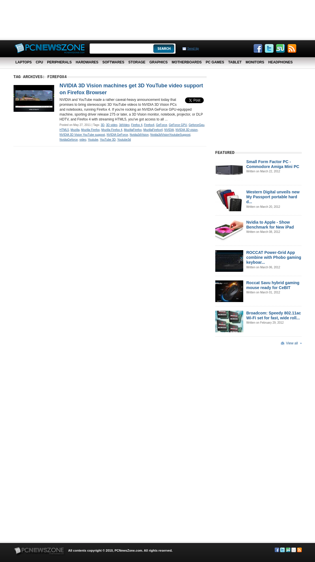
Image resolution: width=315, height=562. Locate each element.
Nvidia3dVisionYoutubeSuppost (170, 134)
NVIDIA (169, 129)
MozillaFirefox (133, 129)
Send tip (193, 48)
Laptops (24, 62)
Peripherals (59, 62)
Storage (136, 62)
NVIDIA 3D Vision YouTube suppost (82, 134)
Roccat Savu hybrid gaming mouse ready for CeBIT (272, 285)
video (82, 139)
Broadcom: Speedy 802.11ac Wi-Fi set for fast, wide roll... (273, 315)
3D (103, 125)
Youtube (93, 139)
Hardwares (87, 62)
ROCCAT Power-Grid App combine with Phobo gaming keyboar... (273, 257)
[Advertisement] (158, 19)
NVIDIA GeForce (117, 134)
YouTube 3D (108, 139)
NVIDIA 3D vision (187, 129)
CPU (39, 62)
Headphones (280, 62)
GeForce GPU (178, 125)
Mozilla (75, 129)
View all (292, 343)
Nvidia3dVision (139, 134)
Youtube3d (124, 139)
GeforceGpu (196, 125)
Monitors (255, 62)
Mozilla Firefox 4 (111, 129)
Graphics (158, 62)
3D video (111, 125)
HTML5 (64, 129)
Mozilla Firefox (90, 129)
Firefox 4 (136, 125)
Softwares (113, 62)
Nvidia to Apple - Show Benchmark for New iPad (270, 224)
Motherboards (187, 62)
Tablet (235, 62)
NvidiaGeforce (69, 139)
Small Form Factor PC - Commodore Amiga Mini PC (272, 164)
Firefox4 (149, 125)
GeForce (161, 125)
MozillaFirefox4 (153, 129)
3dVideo (124, 125)
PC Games (215, 62)
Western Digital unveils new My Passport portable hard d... (273, 197)
